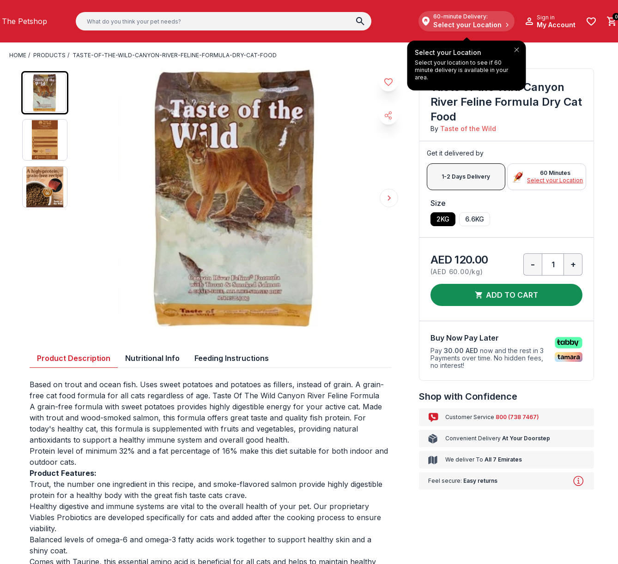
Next (389, 198)
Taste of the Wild (468, 128)
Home (17, 55)
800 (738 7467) (517, 417)
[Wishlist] (591, 21)
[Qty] (553, 264)
